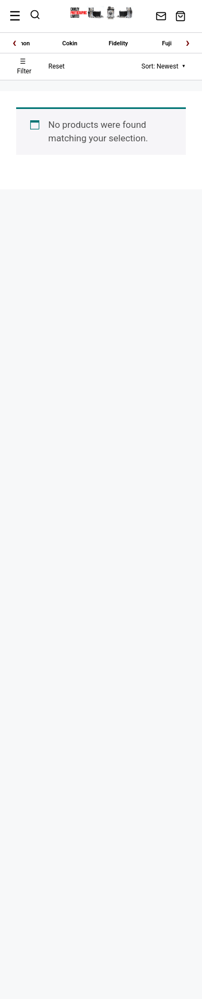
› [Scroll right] (188, 42)
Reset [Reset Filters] (56, 66)
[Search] (35, 16)
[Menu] (15, 16)
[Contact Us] (161, 16)
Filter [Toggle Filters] (24, 66)
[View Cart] (180, 16)
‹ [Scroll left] (14, 42)
